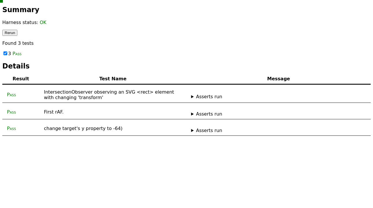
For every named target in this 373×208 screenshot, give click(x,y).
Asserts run (209, 96)
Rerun (10, 33)
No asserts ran (278, 114)
